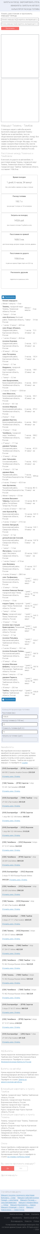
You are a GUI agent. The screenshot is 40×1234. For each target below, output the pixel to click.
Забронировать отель (29, 2)
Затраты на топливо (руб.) (12, 736)
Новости (28, 1221)
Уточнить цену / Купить (11, 776)
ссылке (25, 763)
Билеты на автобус (31, 6)
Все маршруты (17, 1221)
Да (8, 1168)
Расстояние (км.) (8, 713)
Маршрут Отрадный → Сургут (12, 1207)
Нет (21, 1168)
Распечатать (10, 297)
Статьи (36, 1221)
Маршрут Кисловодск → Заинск (23, 1205)
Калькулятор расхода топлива (25, 9)
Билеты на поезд (11, 2)
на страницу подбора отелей (18, 1157)
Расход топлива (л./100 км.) (13, 721)
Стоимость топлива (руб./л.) (13, 728)
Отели (27, 1214)
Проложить (10, 28)
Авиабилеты (16, 6)
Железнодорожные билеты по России (16, 1062)
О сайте (7, 1218)
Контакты (35, 1214)
